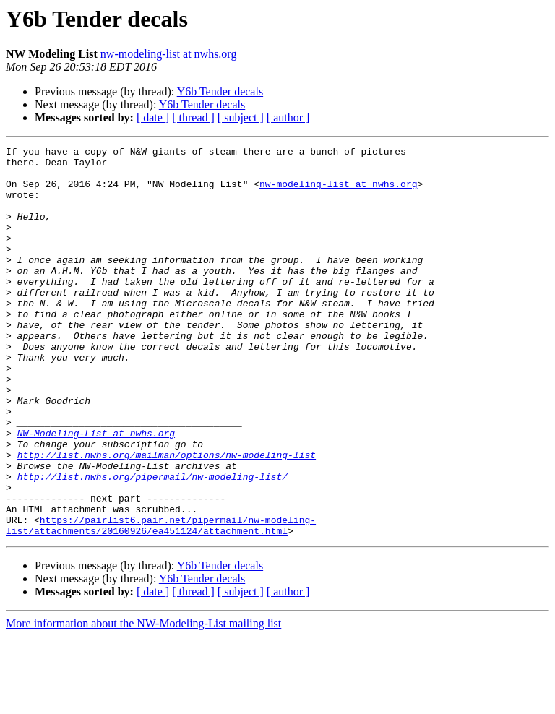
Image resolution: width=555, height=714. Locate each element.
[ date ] (153, 117)
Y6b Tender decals (220, 91)
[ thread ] (193, 117)
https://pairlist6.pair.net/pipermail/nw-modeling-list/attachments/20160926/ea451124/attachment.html (161, 602)
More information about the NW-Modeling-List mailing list (143, 701)
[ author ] (288, 117)
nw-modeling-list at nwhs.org (168, 54)
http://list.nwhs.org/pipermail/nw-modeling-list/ (152, 543)
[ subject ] (241, 117)
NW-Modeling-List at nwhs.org (96, 491)
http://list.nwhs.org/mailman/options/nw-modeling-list (166, 517)
